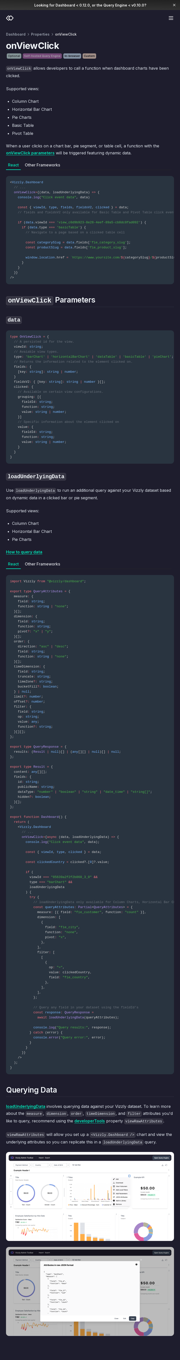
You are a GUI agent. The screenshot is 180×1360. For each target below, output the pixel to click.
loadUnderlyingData (25, 1106)
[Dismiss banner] (174, 5)
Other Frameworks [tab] (42, 164)
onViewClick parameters (30, 152)
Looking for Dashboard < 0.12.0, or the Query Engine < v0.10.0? (90, 5)
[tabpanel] (90, 227)
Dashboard (16, 34)
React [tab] (13, 164)
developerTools (89, 1120)
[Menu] (171, 18)
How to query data (24, 551)
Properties (40, 34)
